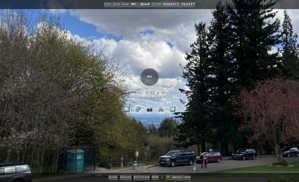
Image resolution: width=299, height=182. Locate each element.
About (125, 177)
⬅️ (127, 108)
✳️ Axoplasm (178, 177)
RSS (155, 177)
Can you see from (149, 4)
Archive (142, 177)
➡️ (172, 108)
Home (113, 177)
